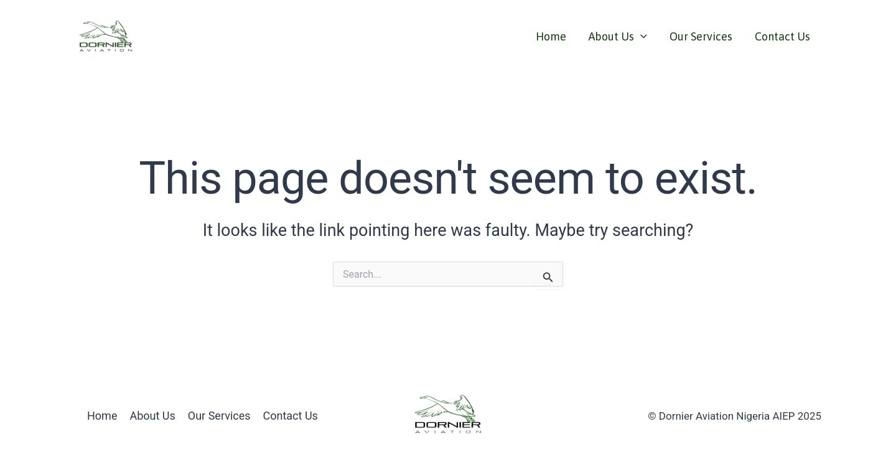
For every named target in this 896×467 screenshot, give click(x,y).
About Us (618, 36)
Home (551, 36)
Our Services (701, 36)
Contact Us (782, 36)
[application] (640, 36)
